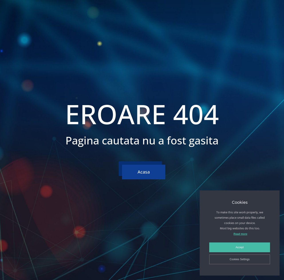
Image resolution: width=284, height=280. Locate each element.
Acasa (144, 172)
